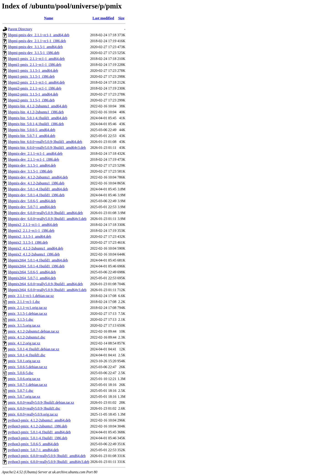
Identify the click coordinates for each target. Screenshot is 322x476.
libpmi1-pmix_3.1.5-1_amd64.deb (33, 70)
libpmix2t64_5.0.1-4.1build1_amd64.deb (38, 260)
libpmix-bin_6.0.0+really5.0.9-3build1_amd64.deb (45, 142)
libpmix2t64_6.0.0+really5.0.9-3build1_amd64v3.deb (47, 290)
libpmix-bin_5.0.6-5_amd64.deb (31, 130)
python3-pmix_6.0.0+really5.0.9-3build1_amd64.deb (47, 456)
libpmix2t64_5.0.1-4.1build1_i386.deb (36, 266)
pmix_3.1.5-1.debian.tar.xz (27, 314)
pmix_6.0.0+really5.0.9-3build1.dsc (34, 408)
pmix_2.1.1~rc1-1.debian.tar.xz (31, 296)
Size (121, 18)
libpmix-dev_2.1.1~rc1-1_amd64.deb (35, 153)
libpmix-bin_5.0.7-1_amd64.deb (31, 136)
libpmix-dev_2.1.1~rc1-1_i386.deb (33, 159)
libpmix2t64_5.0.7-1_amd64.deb (32, 278)
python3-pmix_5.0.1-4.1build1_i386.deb (37, 438)
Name (48, 18)
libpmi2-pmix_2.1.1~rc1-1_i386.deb (34, 88)
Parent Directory (20, 29)
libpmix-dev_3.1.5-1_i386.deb (30, 171)
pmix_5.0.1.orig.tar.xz (24, 361)
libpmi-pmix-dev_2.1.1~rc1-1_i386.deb (37, 41)
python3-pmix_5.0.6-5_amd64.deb (33, 444)
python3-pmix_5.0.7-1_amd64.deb (33, 450)
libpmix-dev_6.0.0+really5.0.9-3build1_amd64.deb (45, 213)
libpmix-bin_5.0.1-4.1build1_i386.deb (36, 124)
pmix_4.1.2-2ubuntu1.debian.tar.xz (33, 331)
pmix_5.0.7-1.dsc (20, 391)
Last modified (103, 18)
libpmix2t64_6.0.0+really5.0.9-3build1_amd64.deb (45, 284)
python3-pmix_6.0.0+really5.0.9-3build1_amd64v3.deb (48, 462)
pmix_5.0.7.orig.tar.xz (24, 396)
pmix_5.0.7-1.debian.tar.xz (27, 385)
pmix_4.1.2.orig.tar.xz (24, 343)
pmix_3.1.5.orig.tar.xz (24, 325)
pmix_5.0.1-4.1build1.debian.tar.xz (33, 349)
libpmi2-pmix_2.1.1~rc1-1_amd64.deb (36, 82)
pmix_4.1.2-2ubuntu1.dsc (26, 337)
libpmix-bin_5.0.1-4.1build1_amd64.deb (37, 118)
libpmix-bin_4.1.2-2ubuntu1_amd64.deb (37, 106)
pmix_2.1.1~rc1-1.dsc (24, 302)
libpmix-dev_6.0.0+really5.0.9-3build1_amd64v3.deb (47, 219)
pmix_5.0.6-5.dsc (20, 373)
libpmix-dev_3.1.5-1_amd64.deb (32, 165)
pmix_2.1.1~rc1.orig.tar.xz (27, 308)
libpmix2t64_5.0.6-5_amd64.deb (32, 272)
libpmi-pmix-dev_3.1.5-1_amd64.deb (35, 47)
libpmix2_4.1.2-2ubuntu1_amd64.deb (35, 248)
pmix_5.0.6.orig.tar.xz (24, 379)
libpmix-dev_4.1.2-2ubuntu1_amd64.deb (38, 177)
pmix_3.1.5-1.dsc (20, 319)
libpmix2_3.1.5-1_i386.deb (28, 242)
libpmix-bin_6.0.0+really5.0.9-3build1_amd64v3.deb (47, 148)
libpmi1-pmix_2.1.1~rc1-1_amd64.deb (36, 59)
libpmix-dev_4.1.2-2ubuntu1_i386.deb (36, 183)
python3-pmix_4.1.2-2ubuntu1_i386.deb (37, 426)
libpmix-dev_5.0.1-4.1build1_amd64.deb (38, 189)
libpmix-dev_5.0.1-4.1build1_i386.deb (36, 195)
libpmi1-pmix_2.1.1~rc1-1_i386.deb (34, 65)
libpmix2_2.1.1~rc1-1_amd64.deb (33, 225)
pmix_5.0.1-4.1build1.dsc (26, 355)
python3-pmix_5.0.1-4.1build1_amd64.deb (39, 432)
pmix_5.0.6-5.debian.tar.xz (27, 367)
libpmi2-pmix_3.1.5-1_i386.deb (31, 100)
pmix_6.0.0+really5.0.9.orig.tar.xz (33, 414)
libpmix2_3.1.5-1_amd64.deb (29, 236)
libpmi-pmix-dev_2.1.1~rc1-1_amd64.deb (38, 35)
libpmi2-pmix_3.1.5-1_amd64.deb (33, 94)
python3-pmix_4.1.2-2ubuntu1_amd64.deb (39, 420)
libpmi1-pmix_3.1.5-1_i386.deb (31, 76)
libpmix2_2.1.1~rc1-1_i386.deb (31, 231)
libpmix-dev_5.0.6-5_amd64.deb (32, 201)
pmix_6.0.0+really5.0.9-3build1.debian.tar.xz (41, 402)
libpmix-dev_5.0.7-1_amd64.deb (32, 207)
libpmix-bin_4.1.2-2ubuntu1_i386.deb (36, 112)
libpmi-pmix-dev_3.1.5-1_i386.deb (33, 53)
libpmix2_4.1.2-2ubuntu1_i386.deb (34, 254)
